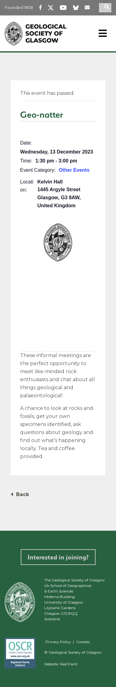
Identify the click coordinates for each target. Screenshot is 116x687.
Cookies (83, 641)
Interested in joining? (58, 557)
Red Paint (69, 664)
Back (22, 494)
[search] (107, 7)
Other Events (74, 170)
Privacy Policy (58, 641)
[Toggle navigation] (102, 33)
